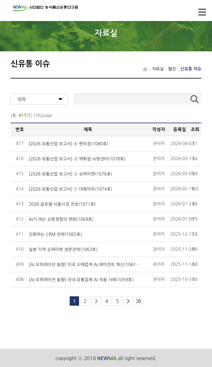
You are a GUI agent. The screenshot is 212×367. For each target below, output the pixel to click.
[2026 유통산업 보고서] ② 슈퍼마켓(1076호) (70, 174)
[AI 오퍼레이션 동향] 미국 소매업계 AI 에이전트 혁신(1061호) (85, 264)
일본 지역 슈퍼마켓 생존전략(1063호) (63, 249)
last (139, 301)
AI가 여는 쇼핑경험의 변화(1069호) (61, 219)
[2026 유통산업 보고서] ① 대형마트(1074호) (70, 189)
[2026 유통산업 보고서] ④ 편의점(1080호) (68, 144)
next (128, 301)
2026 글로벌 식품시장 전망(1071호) (62, 204)
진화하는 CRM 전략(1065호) (55, 234)
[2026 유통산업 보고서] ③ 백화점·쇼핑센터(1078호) (77, 159)
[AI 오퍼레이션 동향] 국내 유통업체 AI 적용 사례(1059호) (81, 280)
